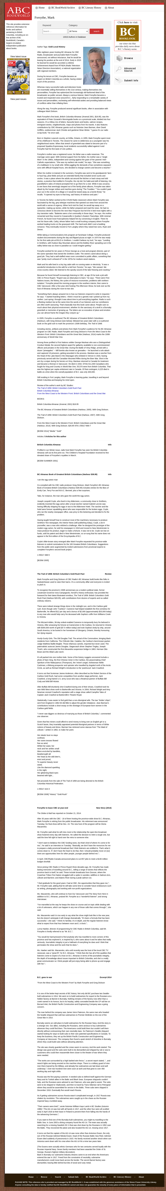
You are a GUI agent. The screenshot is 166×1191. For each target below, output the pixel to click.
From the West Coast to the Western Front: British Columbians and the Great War (71, 393)
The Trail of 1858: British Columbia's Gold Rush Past (59, 388)
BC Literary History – (124, 1177)
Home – (33, 1177)
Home (40, 7)
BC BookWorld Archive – (98, 1177)
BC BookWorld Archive (61, 7)
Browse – (46, 1177)
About (109, 7)
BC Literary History (89, 7)
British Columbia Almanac (48, 391)
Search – (60, 1177)
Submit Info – (75, 1177)
